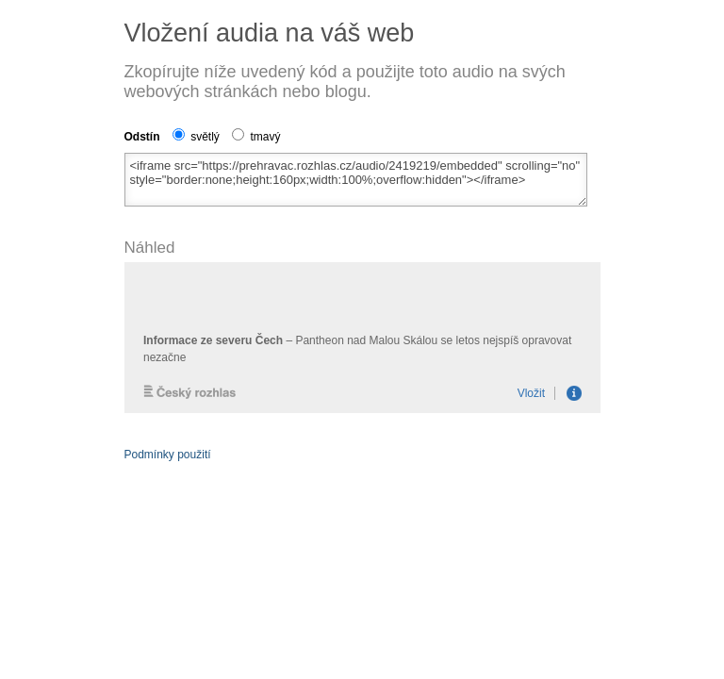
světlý (196, 136)
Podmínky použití (167, 454)
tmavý (256, 136)
